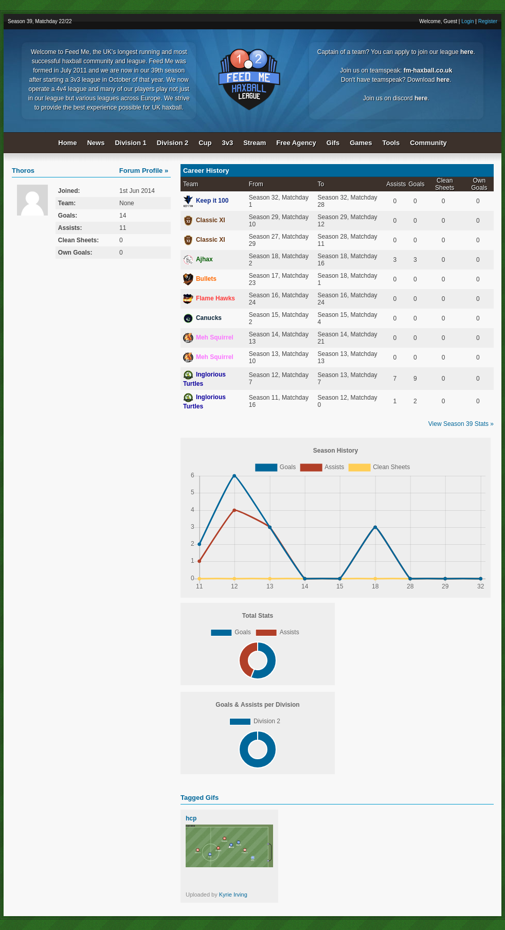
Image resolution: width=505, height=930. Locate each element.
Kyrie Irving (233, 894)
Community (428, 143)
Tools (391, 143)
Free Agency (296, 143)
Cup (205, 143)
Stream (254, 143)
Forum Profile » (143, 170)
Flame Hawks (209, 298)
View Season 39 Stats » (461, 423)
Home (67, 143)
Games (361, 143)
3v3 (227, 143)
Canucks (202, 317)
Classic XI (204, 220)
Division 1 (130, 143)
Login (467, 21)
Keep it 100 (205, 200)
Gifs (333, 143)
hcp (191, 818)
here (466, 52)
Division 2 (172, 143)
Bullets (200, 278)
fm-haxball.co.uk (428, 70)
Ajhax (198, 259)
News (95, 143)
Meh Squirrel (208, 337)
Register (487, 21)
